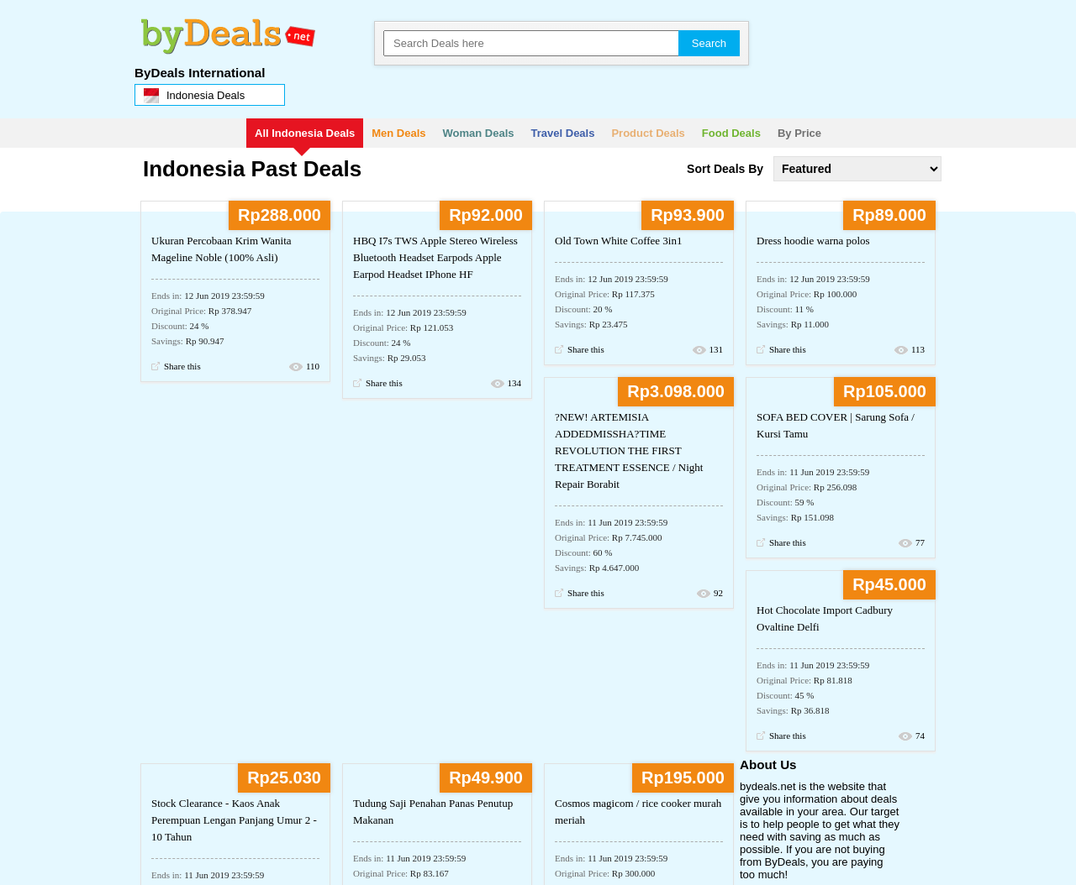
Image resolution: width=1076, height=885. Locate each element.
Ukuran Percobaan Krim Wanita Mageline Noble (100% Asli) (221, 249)
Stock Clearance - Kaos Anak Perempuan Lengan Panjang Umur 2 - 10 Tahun (234, 820)
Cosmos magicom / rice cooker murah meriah (638, 811)
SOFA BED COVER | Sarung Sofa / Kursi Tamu (836, 425)
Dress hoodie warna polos (813, 240)
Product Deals (647, 133)
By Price (799, 133)
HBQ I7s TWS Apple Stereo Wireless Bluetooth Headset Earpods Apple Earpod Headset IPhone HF (435, 257)
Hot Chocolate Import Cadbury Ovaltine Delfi (825, 618)
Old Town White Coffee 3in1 (618, 240)
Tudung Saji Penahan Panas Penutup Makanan (433, 811)
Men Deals (398, 133)
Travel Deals (563, 133)
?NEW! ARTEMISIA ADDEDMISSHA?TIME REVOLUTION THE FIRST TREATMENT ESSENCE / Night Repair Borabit (629, 450)
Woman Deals (478, 133)
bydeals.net (224, 30)
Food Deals (731, 133)
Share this (182, 366)
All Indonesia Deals (305, 133)
